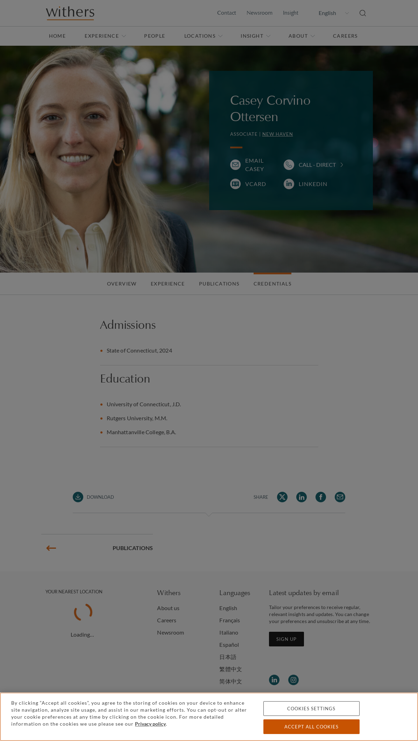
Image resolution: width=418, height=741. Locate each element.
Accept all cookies (311, 726)
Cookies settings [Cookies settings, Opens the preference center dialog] (311, 708)
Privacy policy (150, 724)
